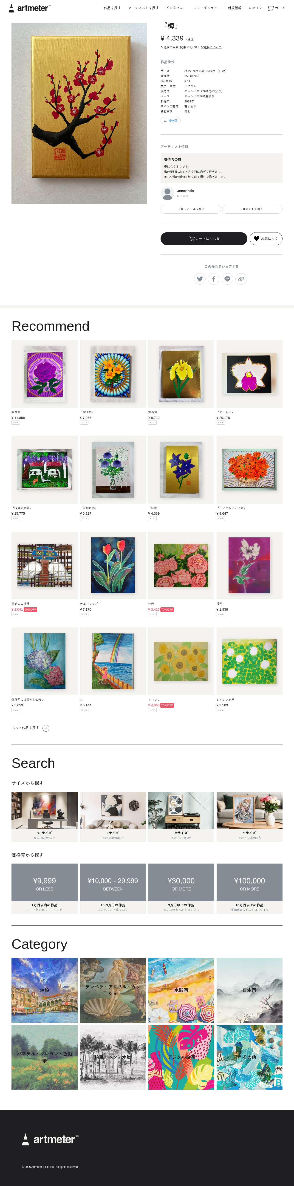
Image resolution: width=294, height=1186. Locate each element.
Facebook (237, 1150)
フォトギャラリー (207, 8)
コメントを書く (252, 209)
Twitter (235, 1143)
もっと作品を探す (30, 728)
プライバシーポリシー (188, 1141)
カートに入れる (204, 238)
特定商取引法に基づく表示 (191, 1148)
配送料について (211, 47)
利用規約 (179, 1135)
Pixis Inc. (48, 1167)
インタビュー (176, 8)
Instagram (237, 1136)
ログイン (255, 8)
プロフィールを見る (191, 209)
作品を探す (112, 8)
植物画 (170, 121)
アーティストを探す (143, 8)
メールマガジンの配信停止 (191, 1154)
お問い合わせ (182, 1166)
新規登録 (235, 8)
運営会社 (179, 1160)
